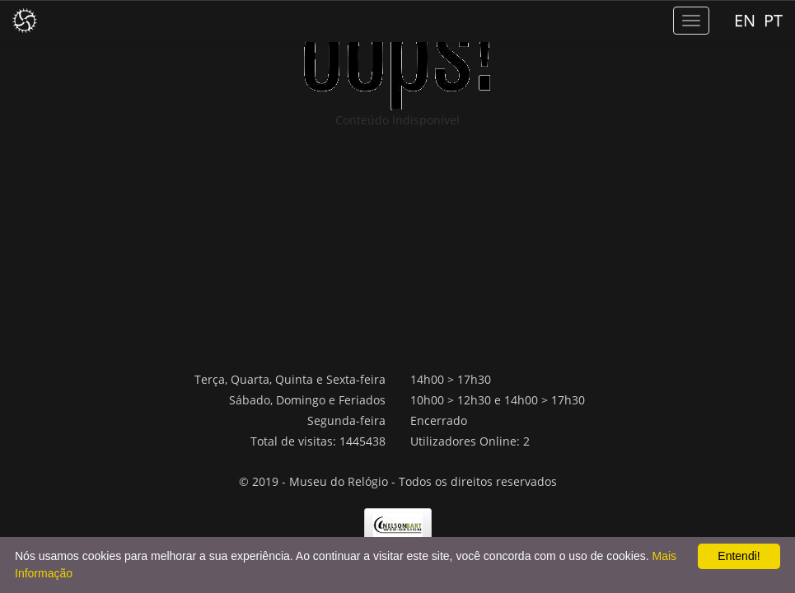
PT (773, 20)
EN (744, 20)
